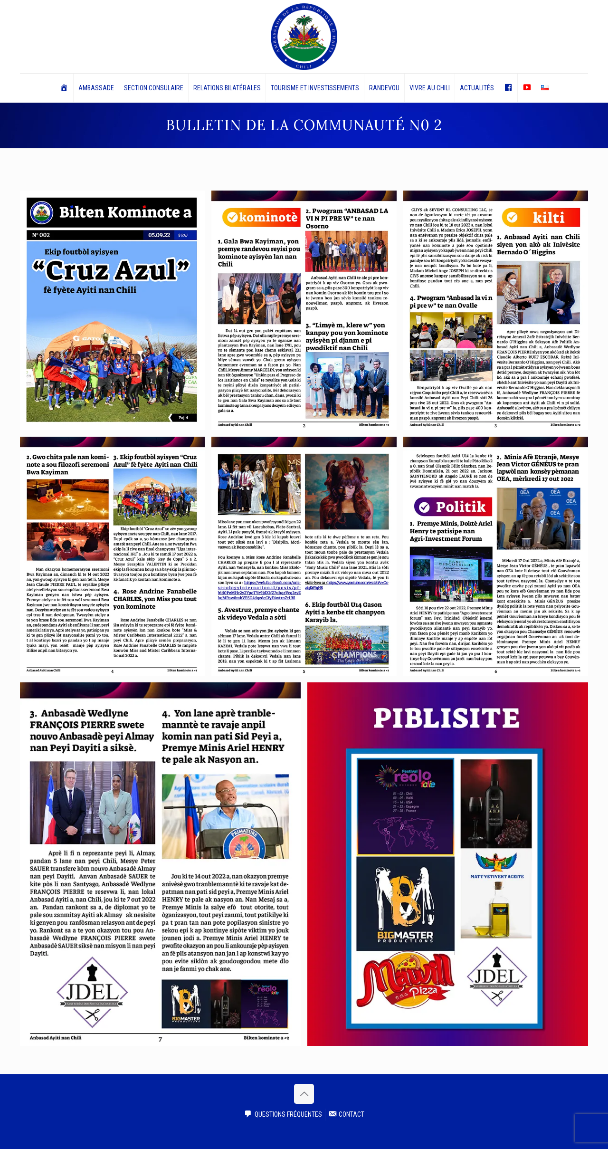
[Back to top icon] (304, 1094)
